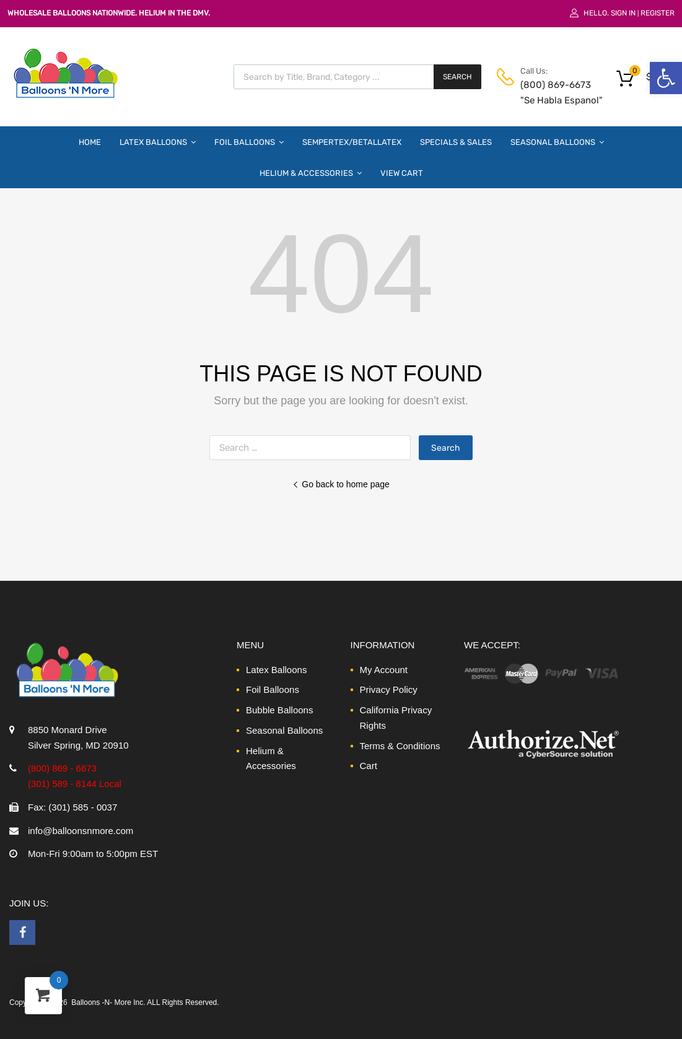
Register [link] (657, 13)
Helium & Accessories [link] (311, 172)
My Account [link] (384, 669)
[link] (666, 78)
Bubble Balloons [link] (279, 710)
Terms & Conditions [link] (400, 746)
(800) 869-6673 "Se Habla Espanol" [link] (550, 92)
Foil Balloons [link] (249, 141)
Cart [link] (368, 765)
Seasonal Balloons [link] (557, 141)
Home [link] (90, 142)
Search (457, 76)
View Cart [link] (401, 173)
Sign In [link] (623, 13)
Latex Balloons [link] (158, 141)
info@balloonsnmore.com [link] (80, 830)
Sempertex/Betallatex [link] (351, 142)
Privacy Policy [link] (389, 689)
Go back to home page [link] (341, 484)
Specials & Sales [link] (456, 142)
